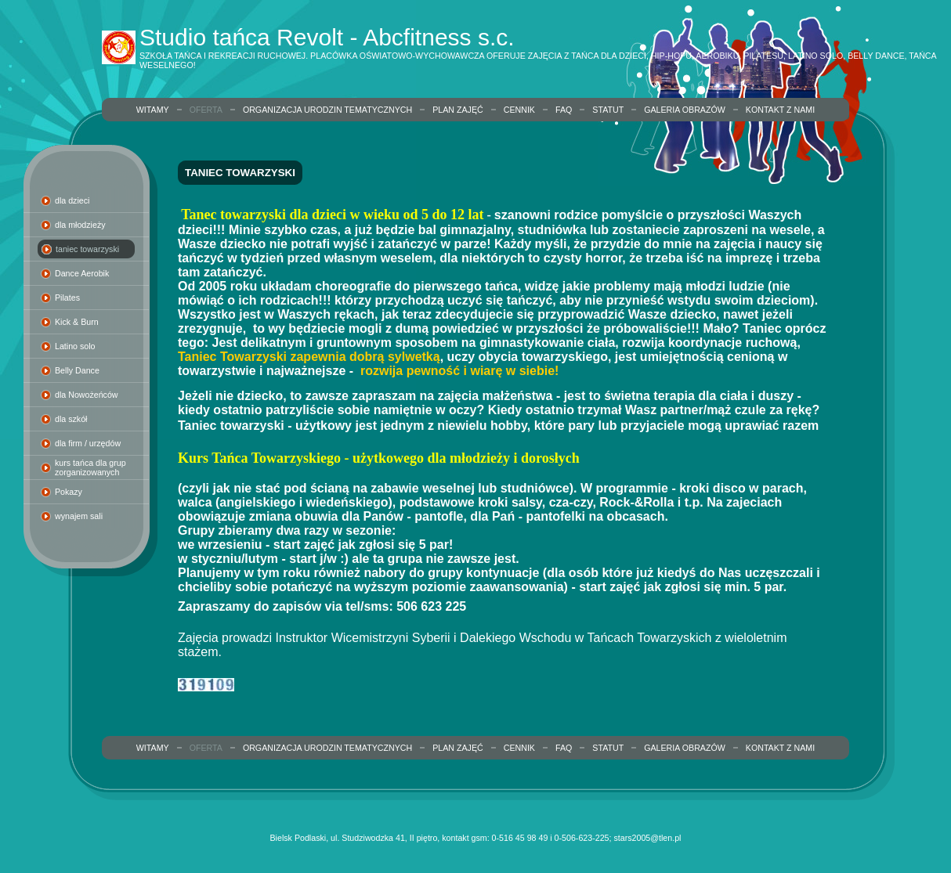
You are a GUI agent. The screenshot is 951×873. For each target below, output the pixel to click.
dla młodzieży (80, 224)
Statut (608, 109)
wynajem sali (79, 516)
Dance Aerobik (82, 273)
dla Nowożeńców (86, 394)
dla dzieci (72, 200)
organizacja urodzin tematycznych (327, 109)
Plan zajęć (457, 109)
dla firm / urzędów (88, 443)
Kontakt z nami (780, 109)
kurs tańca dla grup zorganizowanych (90, 467)
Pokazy (68, 491)
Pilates (67, 297)
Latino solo (75, 346)
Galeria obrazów (684, 109)
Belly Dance (77, 370)
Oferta (206, 109)
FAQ (563, 109)
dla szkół (71, 419)
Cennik (519, 109)
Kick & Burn (77, 321)
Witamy (152, 109)
